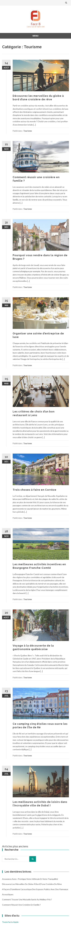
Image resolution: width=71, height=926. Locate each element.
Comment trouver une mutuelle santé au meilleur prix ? (27, 899)
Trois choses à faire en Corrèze (34, 489)
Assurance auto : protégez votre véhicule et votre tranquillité (30, 879)
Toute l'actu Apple (10, 922)
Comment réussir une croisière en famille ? (21, 905)
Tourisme (27, 131)
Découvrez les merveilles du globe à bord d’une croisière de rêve (32, 884)
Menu (35, 35)
